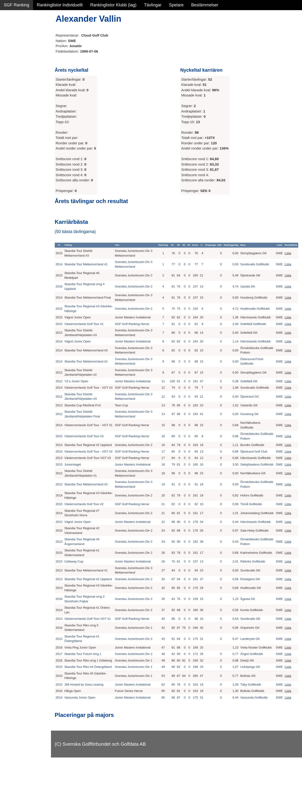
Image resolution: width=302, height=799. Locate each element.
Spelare (176, 5)
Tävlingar (152, 5)
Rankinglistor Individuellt (60, 5)
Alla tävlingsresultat (22, 71)
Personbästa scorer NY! (26, 61)
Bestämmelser (204, 5)
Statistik (11, 51)
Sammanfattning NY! (23, 30)
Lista (288, 253)
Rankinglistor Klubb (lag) (113, 5)
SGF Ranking (16, 5)
